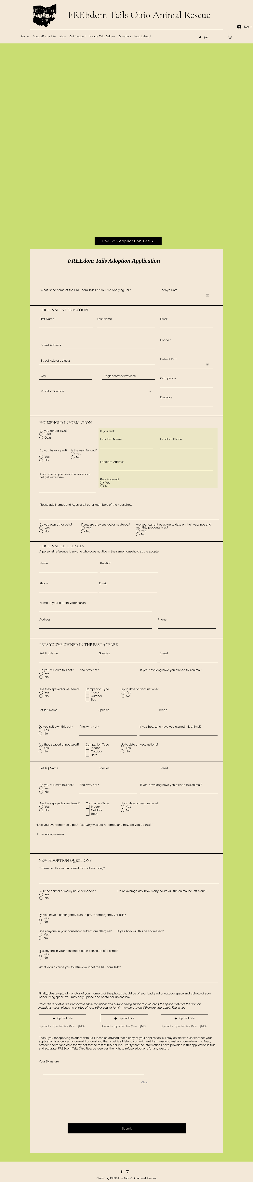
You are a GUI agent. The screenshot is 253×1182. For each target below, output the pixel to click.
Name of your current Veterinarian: (62, 602)
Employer (166, 397)
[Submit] (127, 1128)
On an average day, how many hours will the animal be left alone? (162, 891)
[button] (230, 37)
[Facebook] (200, 38)
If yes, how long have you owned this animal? (171, 670)
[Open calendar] (207, 295)
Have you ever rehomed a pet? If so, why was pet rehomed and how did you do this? (93, 824)
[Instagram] (206, 38)
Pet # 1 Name (48, 653)
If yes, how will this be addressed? (140, 931)
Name (43, 563)
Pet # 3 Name (48, 768)
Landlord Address (112, 461)
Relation (105, 563)
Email (164, 319)
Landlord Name (111, 439)
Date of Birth (168, 359)
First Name (46, 319)
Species (104, 653)
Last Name (104, 319)
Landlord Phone (171, 439)
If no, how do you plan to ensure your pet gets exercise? (64, 476)
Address (44, 619)
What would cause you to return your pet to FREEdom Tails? (80, 967)
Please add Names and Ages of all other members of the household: (86, 504)
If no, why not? (89, 670)
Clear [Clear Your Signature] (144, 1082)
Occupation (168, 378)
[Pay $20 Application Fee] (128, 241)
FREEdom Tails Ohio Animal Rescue (139, 15)
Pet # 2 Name (48, 710)
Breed (164, 653)
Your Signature (49, 1061)
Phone (164, 340)
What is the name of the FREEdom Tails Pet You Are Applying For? (85, 290)
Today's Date (169, 290)
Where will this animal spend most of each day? (72, 868)
